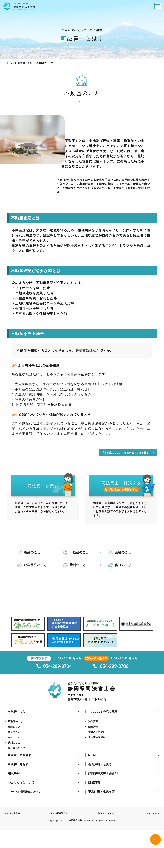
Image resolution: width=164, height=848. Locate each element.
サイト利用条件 (13, 831)
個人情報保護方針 (60, 831)
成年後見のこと (18, 765)
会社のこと (15, 753)
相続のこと (15, 741)
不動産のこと (16, 735)
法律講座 (94, 735)
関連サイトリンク (107, 831)
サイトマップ (151, 831)
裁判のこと (15, 759)
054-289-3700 (110, 679)
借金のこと (15, 747)
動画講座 (94, 741)
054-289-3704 (54, 679)
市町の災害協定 (98, 747)
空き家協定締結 (98, 753)
